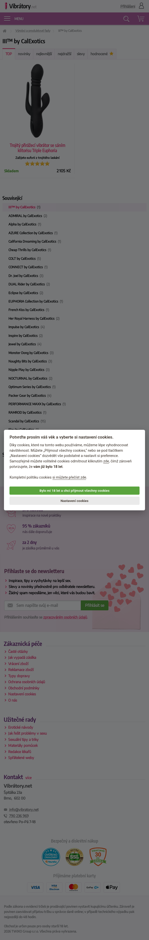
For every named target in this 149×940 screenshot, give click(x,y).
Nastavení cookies (75, 501)
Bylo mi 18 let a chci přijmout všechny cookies (74, 490)
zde (106, 461)
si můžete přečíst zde (69, 477)
